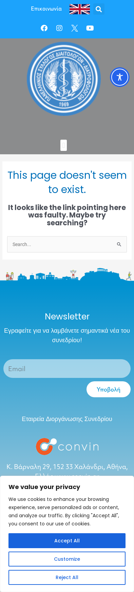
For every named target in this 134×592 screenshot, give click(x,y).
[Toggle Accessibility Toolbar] (120, 77)
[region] (67, 534)
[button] (98, 9)
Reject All (67, 577)
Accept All (67, 540)
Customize (67, 559)
